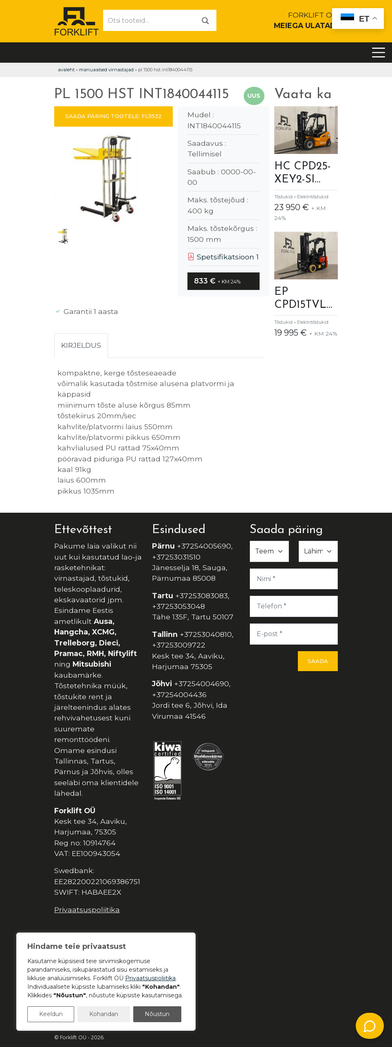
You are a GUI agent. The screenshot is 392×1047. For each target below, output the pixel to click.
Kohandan (103, 1014)
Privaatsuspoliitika (87, 909)
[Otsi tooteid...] (149, 20)
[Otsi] (205, 20)
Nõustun (157, 1014)
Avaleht (66, 69)
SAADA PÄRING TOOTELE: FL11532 (113, 116)
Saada (318, 661)
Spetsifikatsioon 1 (223, 256)
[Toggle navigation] (378, 52)
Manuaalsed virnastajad (106, 69)
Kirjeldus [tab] (81, 345)
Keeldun (51, 1014)
